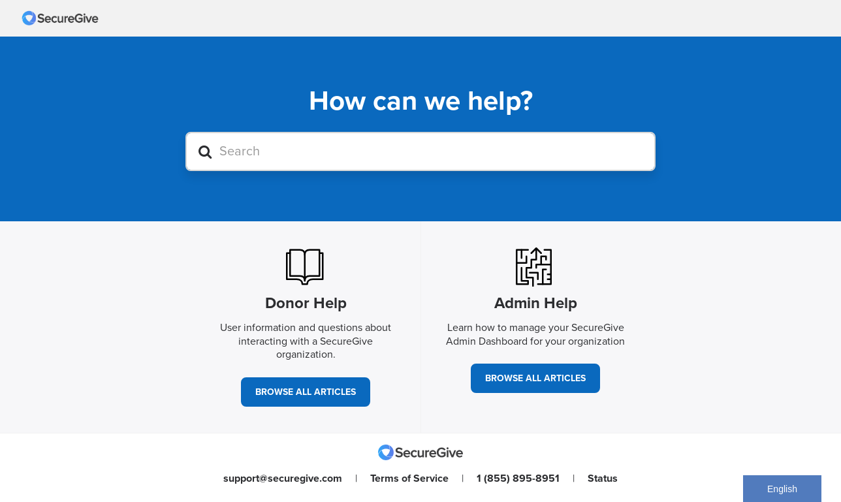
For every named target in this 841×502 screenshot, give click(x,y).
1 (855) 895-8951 (518, 478)
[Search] (420, 151)
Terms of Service (409, 478)
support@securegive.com (282, 478)
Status (603, 478)
